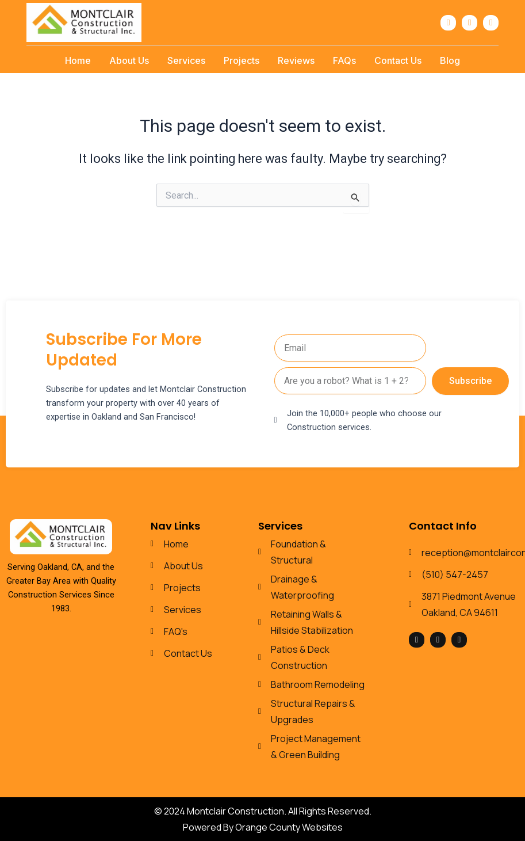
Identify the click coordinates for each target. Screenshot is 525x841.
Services (186, 60)
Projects (241, 60)
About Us (129, 60)
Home (78, 60)
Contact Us (397, 60)
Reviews (296, 60)
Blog (450, 60)
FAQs (344, 60)
